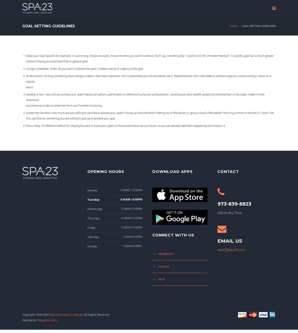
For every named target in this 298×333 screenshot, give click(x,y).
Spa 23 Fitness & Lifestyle (66, 314)
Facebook (165, 254)
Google (163, 266)
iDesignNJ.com (47, 320)
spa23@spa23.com (231, 250)
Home (234, 26)
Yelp (161, 279)
